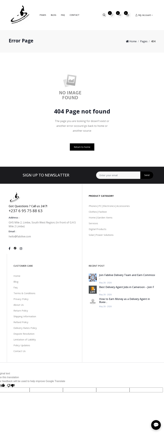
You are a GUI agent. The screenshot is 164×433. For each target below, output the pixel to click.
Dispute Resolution (23, 333)
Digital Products (97, 229)
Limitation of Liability (24, 339)
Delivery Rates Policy (25, 327)
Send (146, 175)
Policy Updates (21, 345)
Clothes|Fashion (98, 211)
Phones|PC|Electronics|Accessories (109, 205)
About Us (18, 304)
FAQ (63, 15)
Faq (15, 287)
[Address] (124, 175)
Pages (43, 15)
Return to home (82, 147)
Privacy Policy (21, 299)
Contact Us (19, 351)
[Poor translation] (11, 385)
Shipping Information (24, 316)
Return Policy (20, 310)
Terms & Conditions (24, 293)
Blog (53, 15)
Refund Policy (20, 322)
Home (131, 41)
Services (93, 223)
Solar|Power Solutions (101, 234)
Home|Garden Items (100, 217)
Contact (74, 15)
